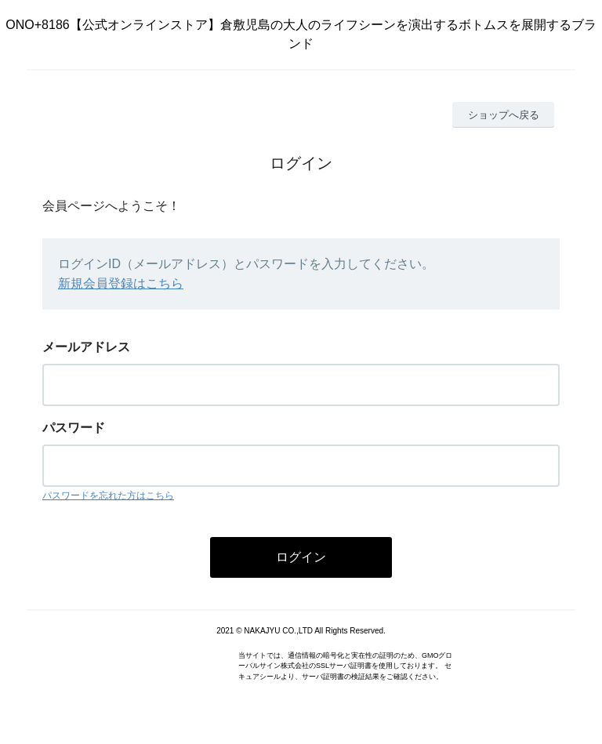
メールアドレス (86, 347)
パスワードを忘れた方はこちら (108, 495)
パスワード (73, 427)
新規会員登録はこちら (120, 283)
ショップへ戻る (503, 115)
